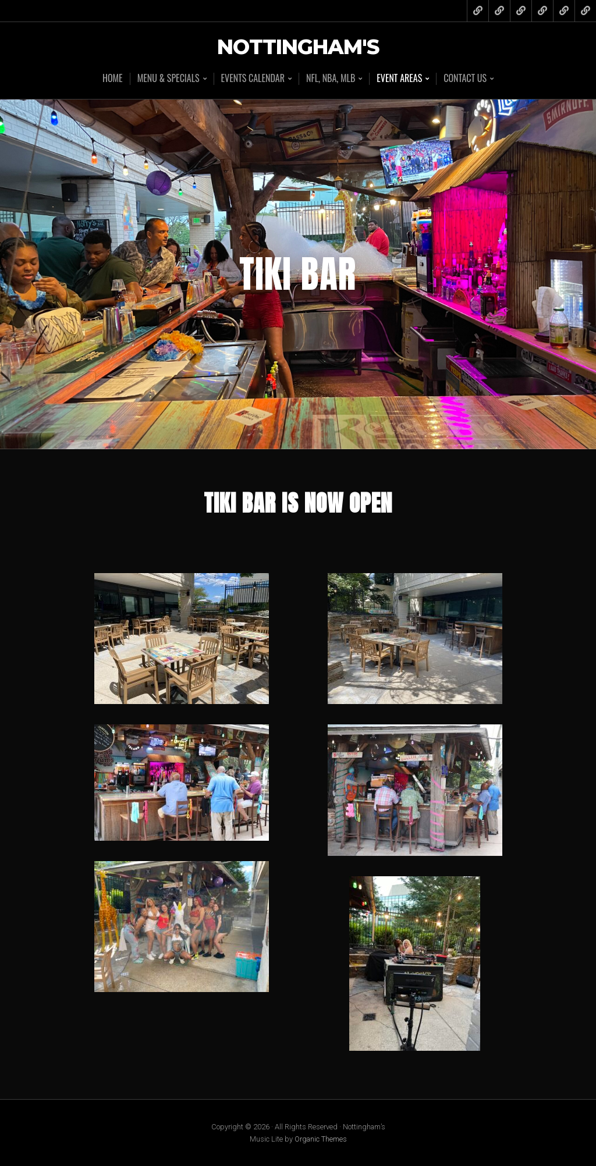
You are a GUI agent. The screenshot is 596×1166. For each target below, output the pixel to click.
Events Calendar (253, 79)
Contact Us (465, 79)
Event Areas (399, 79)
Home (112, 78)
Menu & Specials (168, 79)
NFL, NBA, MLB (330, 79)
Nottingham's (298, 47)
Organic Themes (321, 1139)
